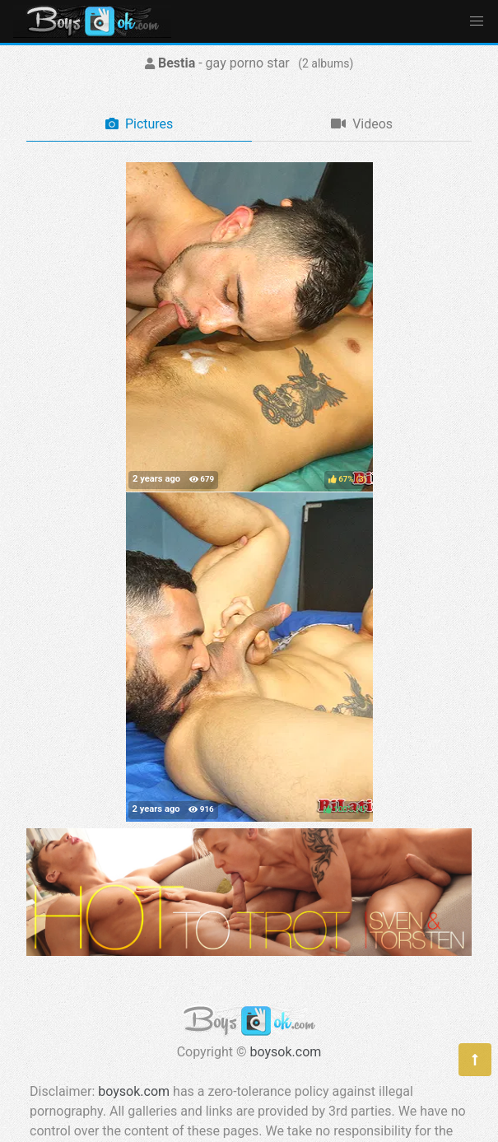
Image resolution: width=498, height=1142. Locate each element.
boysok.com (286, 1052)
